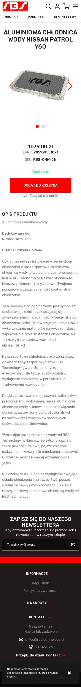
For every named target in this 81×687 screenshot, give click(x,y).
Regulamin (40, 583)
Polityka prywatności (40, 591)
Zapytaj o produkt (44, 196)
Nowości (12, 17)
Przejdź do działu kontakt (38, 655)
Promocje (36, 17)
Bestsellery (65, 17)
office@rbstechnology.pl (44, 639)
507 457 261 (44, 647)
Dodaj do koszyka (40, 185)
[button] (11, 86)
